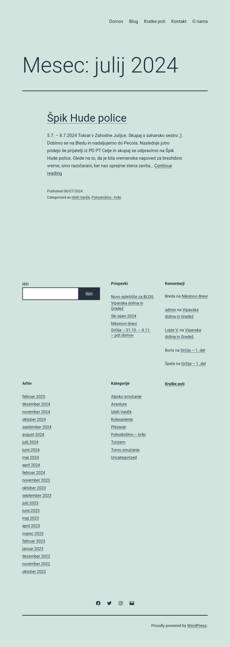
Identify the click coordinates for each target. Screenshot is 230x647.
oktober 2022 (34, 571)
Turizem (118, 442)
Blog (133, 21)
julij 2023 (30, 503)
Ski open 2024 (123, 316)
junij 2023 (31, 510)
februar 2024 (33, 472)
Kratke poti (154, 21)
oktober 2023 (34, 488)
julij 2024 (30, 442)
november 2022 (36, 563)
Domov (116, 21)
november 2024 (36, 411)
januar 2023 (32, 548)
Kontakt (179, 21)
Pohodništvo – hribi (128, 434)
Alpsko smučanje (126, 396)
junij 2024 (31, 449)
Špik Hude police (87, 118)
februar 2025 (33, 396)
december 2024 (36, 404)
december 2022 (36, 556)
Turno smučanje (125, 449)
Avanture (119, 404)
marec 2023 (32, 533)
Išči (25, 284)
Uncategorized (124, 457)
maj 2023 (30, 518)
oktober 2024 (34, 419)
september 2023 (36, 495)
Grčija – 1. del (193, 350)
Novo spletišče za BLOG (132, 296)
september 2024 (36, 427)
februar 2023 (33, 541)
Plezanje (118, 427)
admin (170, 309)
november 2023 (36, 480)
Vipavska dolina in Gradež (127, 305)
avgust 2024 (33, 434)
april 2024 (31, 465)
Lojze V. (172, 330)
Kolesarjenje (122, 419)
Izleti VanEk (81, 197)
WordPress (197, 625)
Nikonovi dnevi (124, 323)
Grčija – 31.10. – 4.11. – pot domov (131, 332)
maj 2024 (30, 457)
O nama (200, 21)
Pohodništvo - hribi (106, 197)
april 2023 (31, 525)
